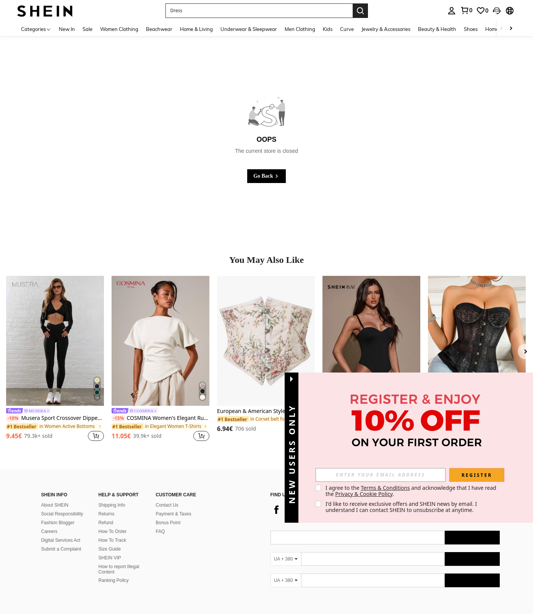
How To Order (113, 531)
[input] (381, 475)
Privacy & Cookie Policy (363, 493)
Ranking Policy (114, 580)
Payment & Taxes (173, 514)
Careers (49, 531)
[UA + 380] (286, 559)
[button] (259, 10)
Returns (107, 514)
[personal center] (451, 10)
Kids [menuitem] (327, 29)
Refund (106, 522)
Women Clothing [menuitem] (119, 29)
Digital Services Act (61, 540)
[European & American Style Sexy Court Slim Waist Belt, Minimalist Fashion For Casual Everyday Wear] (266, 341)
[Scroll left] (501, 28)
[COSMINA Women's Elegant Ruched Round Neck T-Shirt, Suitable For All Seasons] (160, 341)
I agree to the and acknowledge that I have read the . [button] (412, 490)
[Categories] (36, 28)
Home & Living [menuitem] (196, 29)
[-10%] (12, 418)
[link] (466, 10)
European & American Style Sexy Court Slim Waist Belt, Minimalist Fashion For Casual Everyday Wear (266, 411)
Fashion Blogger (58, 522)
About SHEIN (54, 505)
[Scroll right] (511, 28)
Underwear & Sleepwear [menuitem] (248, 29)
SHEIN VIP (110, 558)
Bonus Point (168, 522)
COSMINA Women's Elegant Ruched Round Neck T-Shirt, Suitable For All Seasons (160, 418)
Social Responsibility (62, 514)
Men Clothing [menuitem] (300, 29)
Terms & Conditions (385, 487)
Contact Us (167, 505)
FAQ (160, 531)
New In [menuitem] (67, 29)
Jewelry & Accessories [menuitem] (385, 29)
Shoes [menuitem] (471, 29)
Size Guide (110, 549)
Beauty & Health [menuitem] (437, 29)
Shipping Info (112, 505)
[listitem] (55, 360)
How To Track (112, 540)
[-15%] (118, 418)
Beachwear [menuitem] (159, 29)
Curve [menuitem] (347, 29)
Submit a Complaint (61, 549)
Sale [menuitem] (87, 29)
